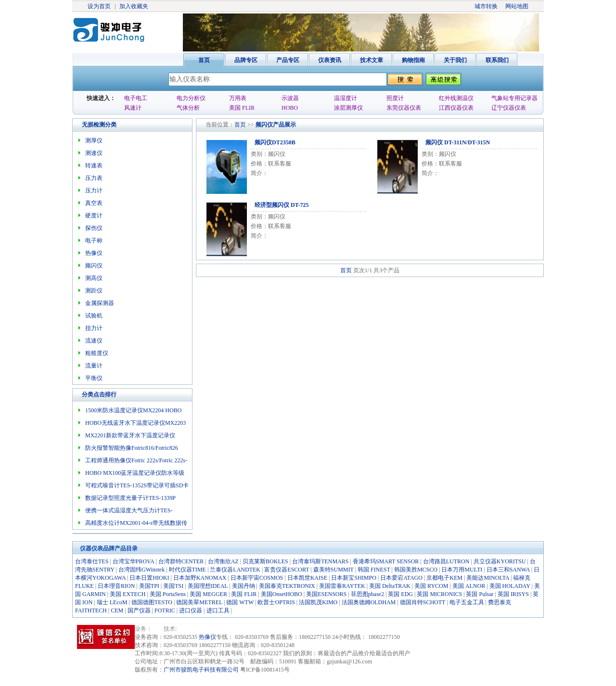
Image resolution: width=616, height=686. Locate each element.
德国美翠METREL (199, 602)
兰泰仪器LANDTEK (235, 569)
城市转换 (486, 6)
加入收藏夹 (133, 6)
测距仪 (94, 290)
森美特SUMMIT (333, 569)
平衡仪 (94, 378)
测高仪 (94, 278)
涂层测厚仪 (348, 107)
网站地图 (516, 6)
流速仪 (94, 340)
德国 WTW (240, 602)
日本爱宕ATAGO (401, 577)
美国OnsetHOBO (281, 594)
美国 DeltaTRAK (390, 586)
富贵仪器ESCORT (286, 569)
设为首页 (99, 6)
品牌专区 (245, 60)
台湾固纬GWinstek (141, 569)
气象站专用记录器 (514, 98)
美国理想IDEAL (208, 586)
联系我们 (497, 60)
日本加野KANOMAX (200, 577)
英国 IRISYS (513, 594)
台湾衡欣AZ (223, 561)
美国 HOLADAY (509, 586)
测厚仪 (94, 140)
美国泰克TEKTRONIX (287, 586)
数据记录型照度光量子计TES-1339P (130, 498)
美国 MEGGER (208, 594)
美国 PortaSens (168, 594)
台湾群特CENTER (181, 561)
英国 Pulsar (479, 594)
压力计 (94, 190)
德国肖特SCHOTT (422, 602)
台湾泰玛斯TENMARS (320, 561)
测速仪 (94, 153)
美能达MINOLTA (487, 577)
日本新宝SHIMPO (353, 577)
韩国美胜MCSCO (415, 569)
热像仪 (94, 253)
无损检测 (93, 124)
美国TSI (173, 586)
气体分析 (188, 107)
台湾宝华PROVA (133, 561)
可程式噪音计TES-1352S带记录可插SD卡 (137, 485)
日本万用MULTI (461, 569)
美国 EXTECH (127, 594)
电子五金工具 (466, 602)
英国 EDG (400, 594)
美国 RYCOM (431, 586)
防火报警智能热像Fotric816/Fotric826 (131, 448)
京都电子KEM (444, 577)
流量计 (94, 365)
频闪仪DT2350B (275, 142)
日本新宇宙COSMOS (257, 577)
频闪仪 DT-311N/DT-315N (457, 142)
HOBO (290, 107)
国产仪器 (139, 610)
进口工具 (218, 610)
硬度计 (94, 215)
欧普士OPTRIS (276, 602)
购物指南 (413, 60)
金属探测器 (99, 303)
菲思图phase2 (367, 594)
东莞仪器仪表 (403, 107)
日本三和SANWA (508, 569)
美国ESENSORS (326, 594)
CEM (117, 610)
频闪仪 (264, 124)
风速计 (132, 107)
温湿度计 (345, 98)
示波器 (290, 98)
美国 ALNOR (468, 586)
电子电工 (135, 98)
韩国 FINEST (374, 569)
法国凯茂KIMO (318, 602)
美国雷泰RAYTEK (342, 586)
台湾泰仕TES (91, 561)
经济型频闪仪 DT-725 (282, 205)
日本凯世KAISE (307, 577)
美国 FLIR (242, 107)
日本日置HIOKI (149, 577)
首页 (204, 60)
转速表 (94, 165)
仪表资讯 (329, 60)
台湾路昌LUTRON (446, 561)
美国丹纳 (243, 586)
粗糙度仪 (96, 353)
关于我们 (455, 60)
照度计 (395, 98)
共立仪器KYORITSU (500, 561)
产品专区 (287, 60)
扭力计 (94, 328)
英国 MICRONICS (439, 594)
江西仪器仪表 (456, 107)
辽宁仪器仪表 (508, 107)
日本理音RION (116, 586)
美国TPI (149, 586)
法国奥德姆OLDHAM (369, 602)
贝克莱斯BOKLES (265, 561)
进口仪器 (190, 610)
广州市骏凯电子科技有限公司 (201, 669)
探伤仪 (94, 228)
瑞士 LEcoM (112, 602)
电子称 (94, 240)
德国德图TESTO (151, 602)
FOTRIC (164, 610)
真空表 (94, 203)
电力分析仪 (191, 98)
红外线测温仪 (456, 98)
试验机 (94, 315)
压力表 (94, 178)
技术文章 (371, 60)
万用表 (237, 98)
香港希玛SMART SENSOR (386, 561)
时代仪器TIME (187, 569)
